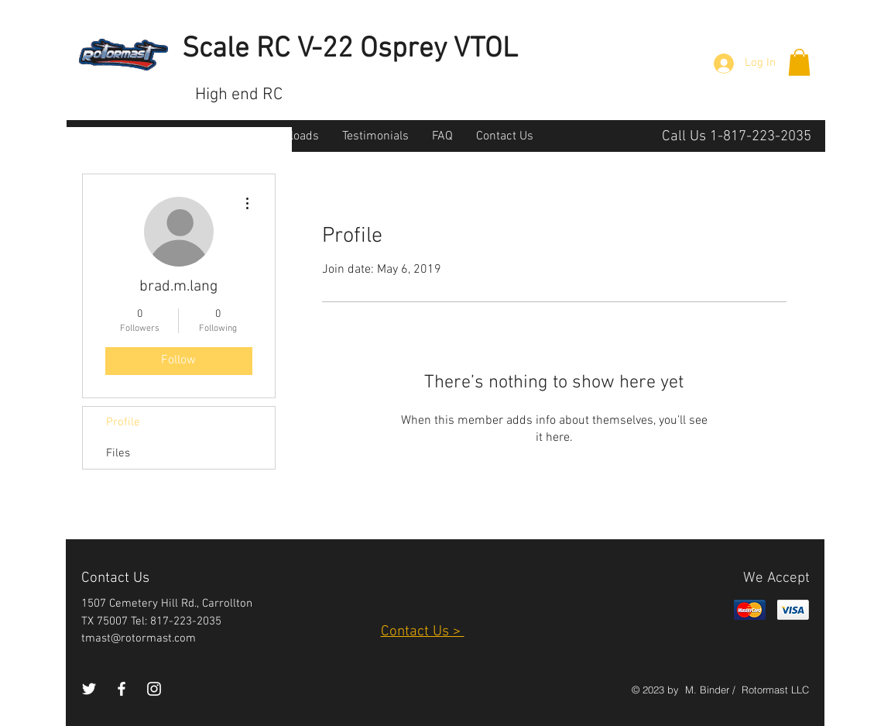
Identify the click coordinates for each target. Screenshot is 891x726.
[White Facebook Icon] (121, 689)
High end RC (239, 94)
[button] (799, 62)
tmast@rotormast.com (138, 638)
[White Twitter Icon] (89, 689)
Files (118, 453)
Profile (123, 422)
